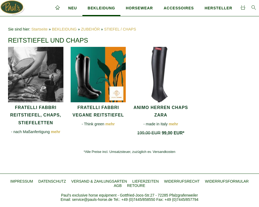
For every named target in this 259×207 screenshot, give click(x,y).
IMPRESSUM (21, 181)
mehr (55, 132)
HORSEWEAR (139, 8)
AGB (118, 185)
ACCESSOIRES (179, 8)
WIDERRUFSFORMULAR (227, 181)
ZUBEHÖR (90, 29)
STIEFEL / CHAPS (120, 29)
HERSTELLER (218, 8)
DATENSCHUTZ (52, 181)
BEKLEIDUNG (101, 8)
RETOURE (136, 185)
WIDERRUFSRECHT (182, 181)
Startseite (39, 29)
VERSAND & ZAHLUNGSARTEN (99, 181)
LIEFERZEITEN (145, 181)
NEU (72, 8)
